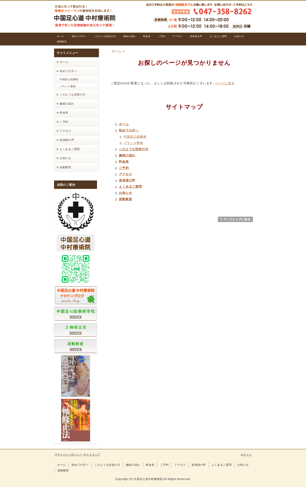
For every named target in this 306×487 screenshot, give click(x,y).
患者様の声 (127, 180)
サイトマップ (92, 454)
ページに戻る (225, 83)
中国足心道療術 (135, 136)
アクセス (125, 174)
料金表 (124, 161)
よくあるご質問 (130, 186)
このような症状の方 (133, 149)
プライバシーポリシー (68, 454)
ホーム (116, 51)
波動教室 (125, 199)
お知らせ (125, 193)
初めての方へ (129, 130)
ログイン (246, 454)
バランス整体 (133, 143)
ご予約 (124, 168)
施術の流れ (127, 155)
